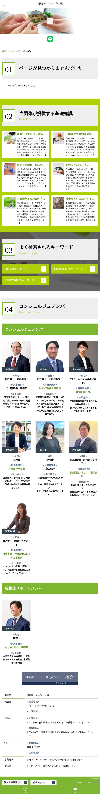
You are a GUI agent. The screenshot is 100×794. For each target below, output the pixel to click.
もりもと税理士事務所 (16, 647)
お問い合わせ (38, 782)
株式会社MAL (83, 392)
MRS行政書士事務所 (50, 388)
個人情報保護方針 (13, 782)
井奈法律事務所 (16, 468)
